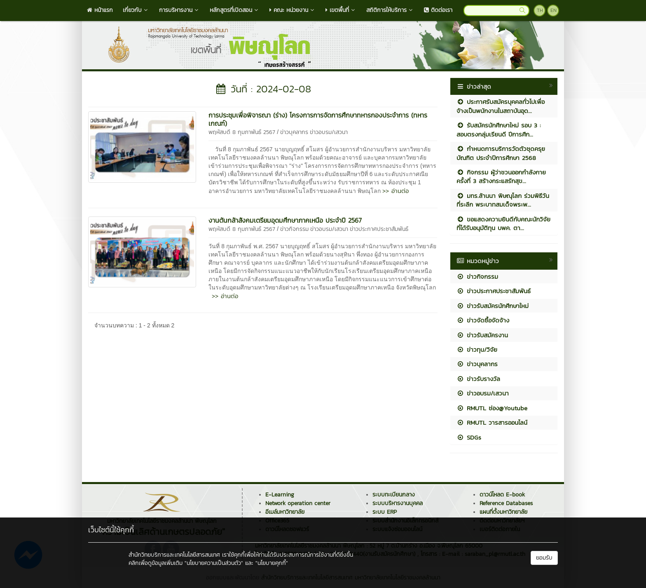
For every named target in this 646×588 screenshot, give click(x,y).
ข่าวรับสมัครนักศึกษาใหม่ (492, 305)
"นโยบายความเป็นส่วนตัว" (214, 563)
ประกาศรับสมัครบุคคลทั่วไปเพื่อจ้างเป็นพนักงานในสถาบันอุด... (500, 106)
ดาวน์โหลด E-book (502, 494)
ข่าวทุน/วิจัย (476, 349)
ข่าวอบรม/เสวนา (329, 132)
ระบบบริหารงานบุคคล (397, 503)
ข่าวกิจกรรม (294, 229)
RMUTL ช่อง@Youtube (491, 408)
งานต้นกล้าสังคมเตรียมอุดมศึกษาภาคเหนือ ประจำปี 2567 (285, 220)
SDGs (468, 437)
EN (553, 10)
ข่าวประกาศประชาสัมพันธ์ (379, 229)
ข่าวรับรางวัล (478, 378)
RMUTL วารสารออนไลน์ (491, 422)
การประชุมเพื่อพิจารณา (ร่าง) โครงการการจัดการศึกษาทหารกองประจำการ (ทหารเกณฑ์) (317, 119)
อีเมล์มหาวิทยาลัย (284, 512)
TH (540, 10)
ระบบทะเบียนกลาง (393, 494)
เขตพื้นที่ (340, 10)
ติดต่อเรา (438, 10)
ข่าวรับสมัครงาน (482, 335)
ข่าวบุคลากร (294, 132)
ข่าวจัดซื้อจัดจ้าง (482, 320)
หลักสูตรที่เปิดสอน (235, 10)
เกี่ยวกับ (136, 10)
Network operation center (297, 503)
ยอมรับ (544, 557)
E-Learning (279, 494)
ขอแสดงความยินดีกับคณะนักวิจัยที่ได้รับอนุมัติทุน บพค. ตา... (503, 223)
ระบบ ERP (384, 512)
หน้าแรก (100, 10)
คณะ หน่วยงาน (292, 10)
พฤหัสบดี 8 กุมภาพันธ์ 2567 (241, 132)
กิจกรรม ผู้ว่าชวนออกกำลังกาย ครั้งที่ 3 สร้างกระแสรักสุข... (501, 176)
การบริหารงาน (179, 10)
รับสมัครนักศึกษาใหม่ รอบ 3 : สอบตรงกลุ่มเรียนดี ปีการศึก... (498, 129)
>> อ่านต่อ (395, 190)
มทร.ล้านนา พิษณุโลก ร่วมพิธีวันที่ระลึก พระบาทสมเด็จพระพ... (502, 200)
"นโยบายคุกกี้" (271, 563)
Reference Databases (506, 503)
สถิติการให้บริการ (390, 10)
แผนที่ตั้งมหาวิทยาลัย (503, 512)
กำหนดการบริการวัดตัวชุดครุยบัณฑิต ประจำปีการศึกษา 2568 (500, 153)
